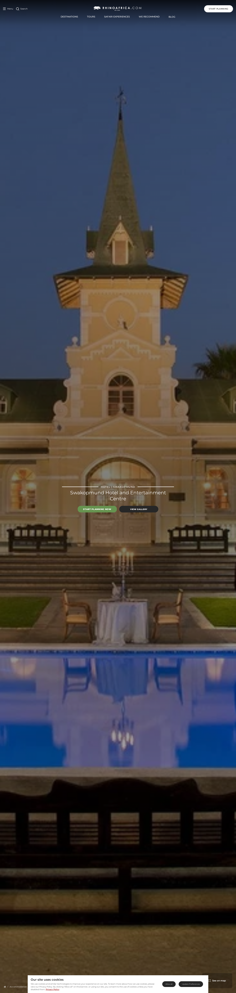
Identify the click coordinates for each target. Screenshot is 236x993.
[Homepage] (5, 986)
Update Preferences (191, 984)
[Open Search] (22, 9)
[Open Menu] (8, 9)
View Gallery (138, 509)
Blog (172, 16)
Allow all (168, 984)
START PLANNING (218, 9)
